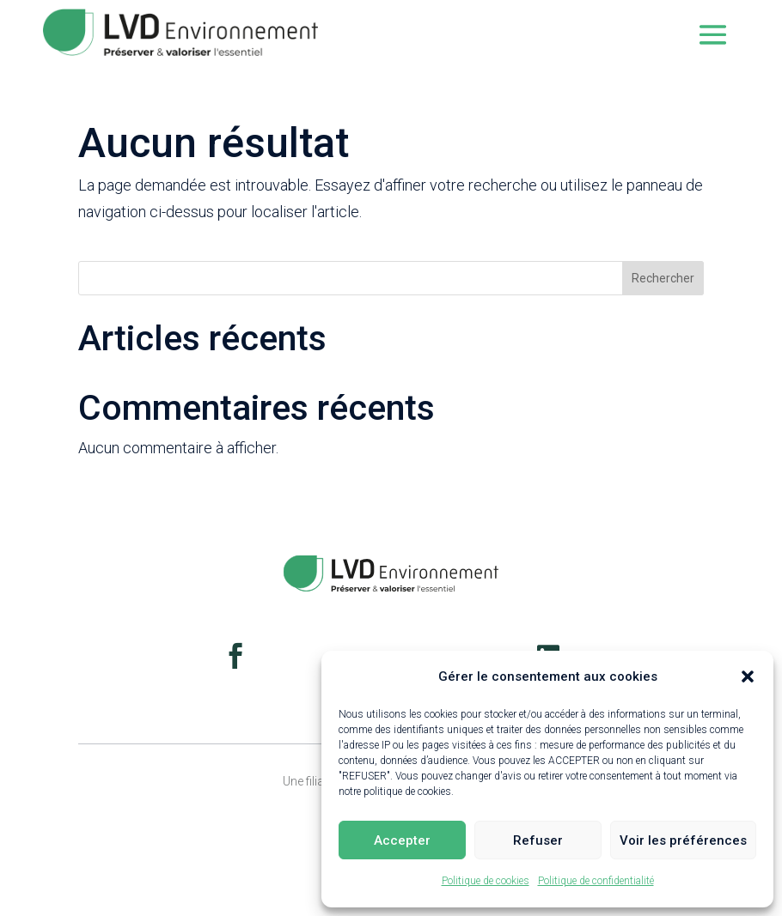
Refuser (538, 840)
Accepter (402, 840)
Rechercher (663, 278)
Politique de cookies (485, 881)
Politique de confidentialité (596, 881)
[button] (747, 676)
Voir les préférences (683, 840)
